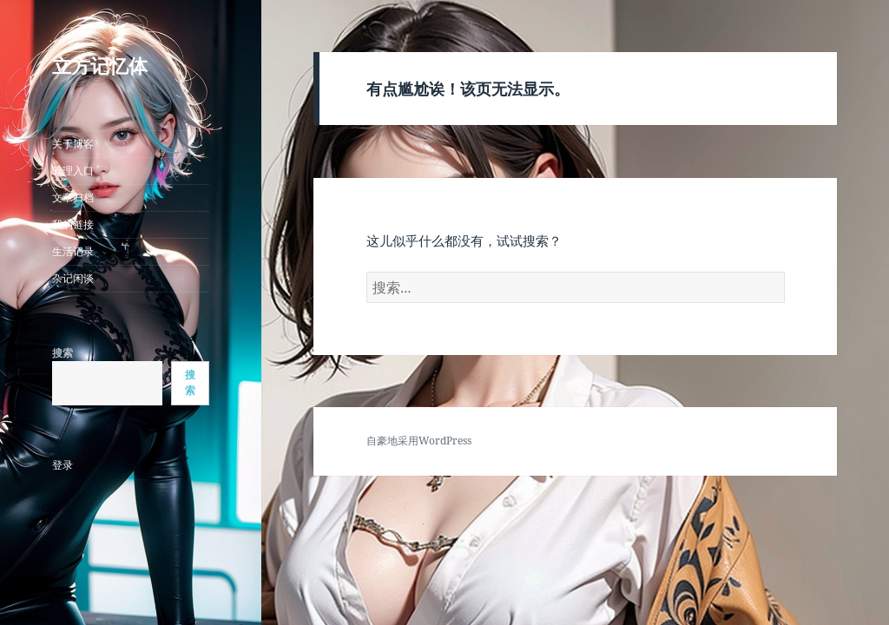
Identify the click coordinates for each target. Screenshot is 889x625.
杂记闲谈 (73, 278)
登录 (62, 464)
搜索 (62, 352)
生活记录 (73, 251)
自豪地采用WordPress (418, 440)
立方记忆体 (100, 65)
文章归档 (73, 197)
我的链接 (73, 224)
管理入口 (73, 170)
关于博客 (73, 143)
